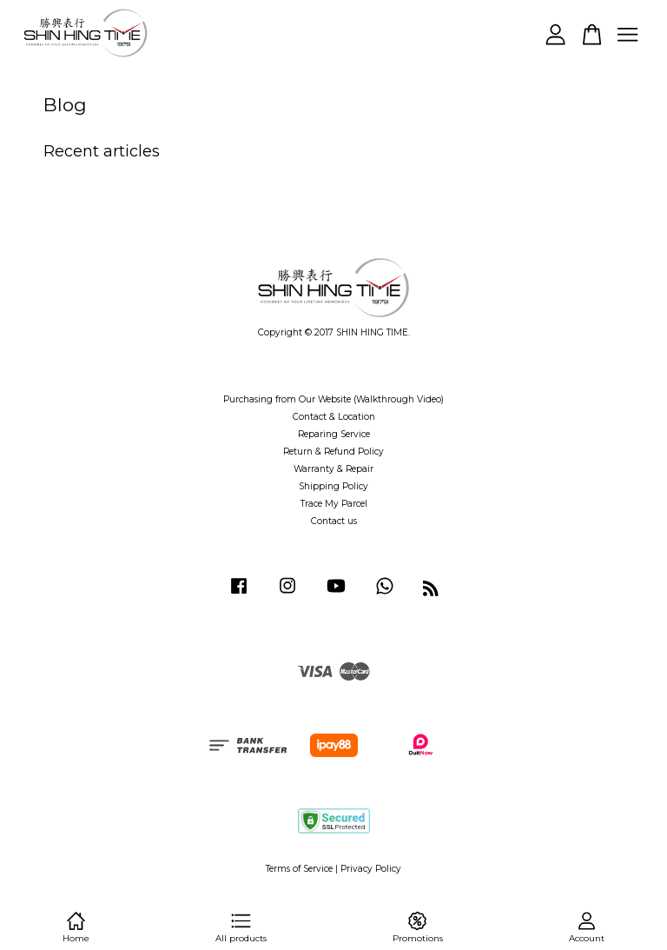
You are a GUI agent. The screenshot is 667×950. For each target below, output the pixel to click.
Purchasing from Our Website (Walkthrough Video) (333, 399)
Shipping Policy (333, 486)
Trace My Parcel (333, 503)
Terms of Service (299, 868)
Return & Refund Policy (333, 451)
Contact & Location (334, 416)
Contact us (334, 521)
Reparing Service (334, 434)
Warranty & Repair (333, 469)
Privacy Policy (370, 868)
